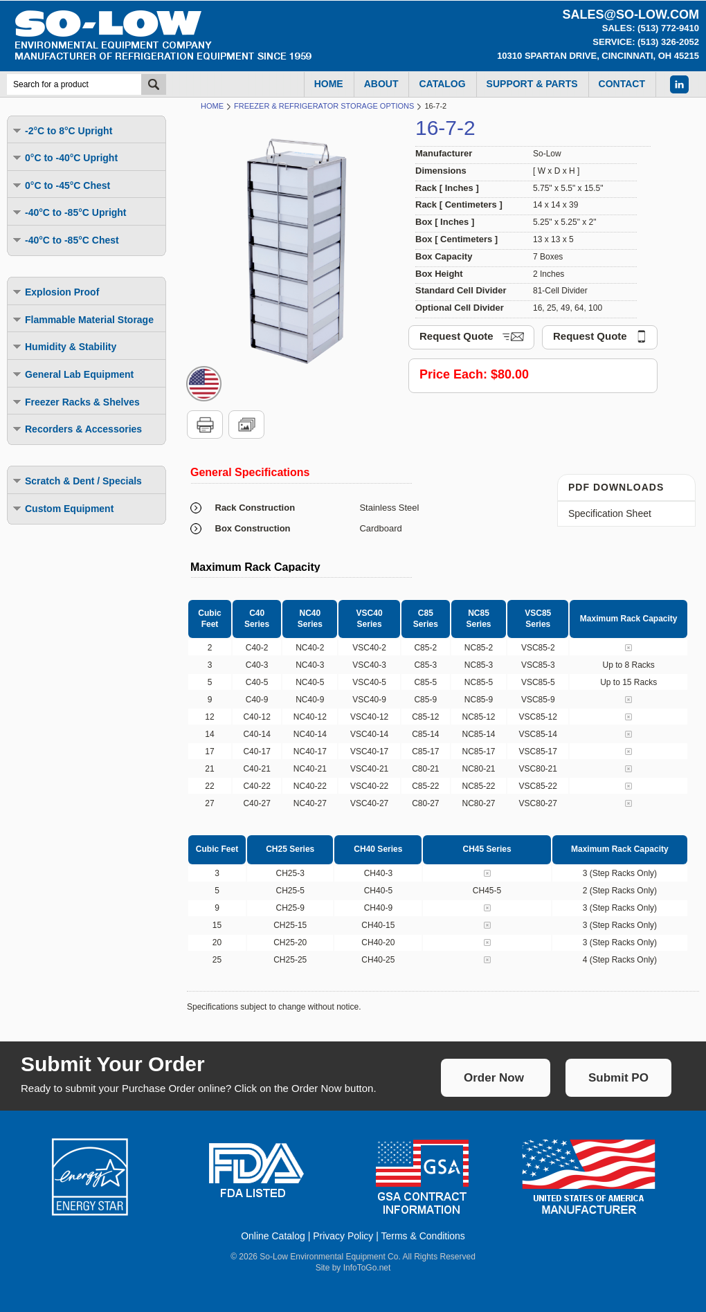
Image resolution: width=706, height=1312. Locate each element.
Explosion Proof (55, 292)
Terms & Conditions (422, 1235)
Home (212, 106)
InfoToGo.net (367, 1268)
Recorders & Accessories (76, 429)
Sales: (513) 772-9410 (650, 28)
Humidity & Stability (63, 346)
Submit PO (618, 1077)
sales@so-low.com (630, 14)
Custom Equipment (62, 508)
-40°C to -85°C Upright (69, 212)
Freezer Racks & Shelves (75, 402)
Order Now (494, 1077)
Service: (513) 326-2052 (645, 42)
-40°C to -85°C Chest (65, 240)
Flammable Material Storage (82, 319)
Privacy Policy (343, 1235)
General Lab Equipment (72, 374)
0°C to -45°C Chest (60, 185)
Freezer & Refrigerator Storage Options (324, 106)
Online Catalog (273, 1235)
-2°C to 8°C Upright (61, 130)
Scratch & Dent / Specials (76, 480)
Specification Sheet (609, 513)
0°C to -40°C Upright (64, 157)
